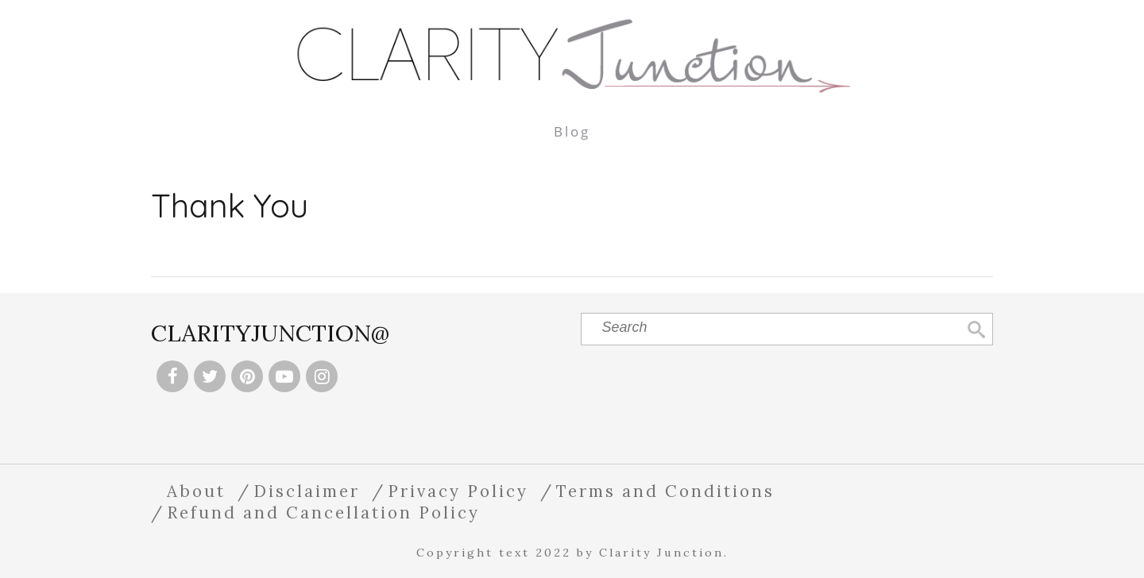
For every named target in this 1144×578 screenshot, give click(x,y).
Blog (572, 131)
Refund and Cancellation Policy (323, 512)
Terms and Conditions (665, 491)
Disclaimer (306, 491)
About (196, 491)
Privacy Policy (458, 491)
